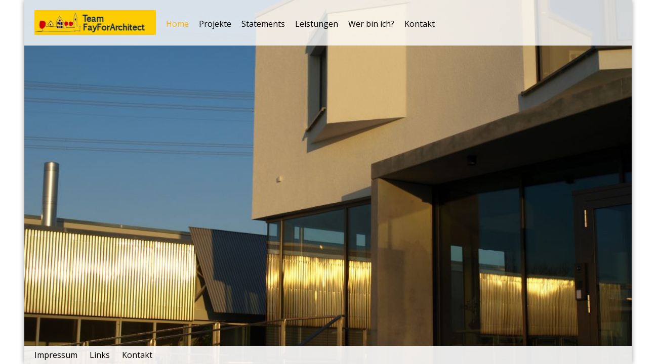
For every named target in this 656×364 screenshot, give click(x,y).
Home (177, 23)
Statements (263, 23)
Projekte (215, 23)
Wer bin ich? (371, 23)
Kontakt (419, 23)
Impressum (55, 354)
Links (100, 354)
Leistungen (316, 23)
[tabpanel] (328, 182)
